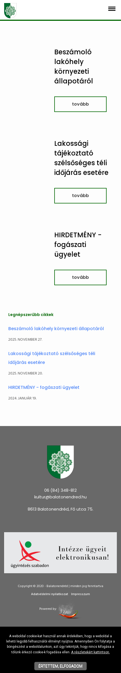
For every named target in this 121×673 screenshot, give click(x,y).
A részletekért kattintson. (90, 652)
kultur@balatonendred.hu (60, 497)
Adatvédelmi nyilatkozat (49, 594)
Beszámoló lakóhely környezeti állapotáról (56, 328)
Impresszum (80, 594)
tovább (80, 104)
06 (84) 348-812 (60, 490)
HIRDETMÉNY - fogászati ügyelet (78, 244)
